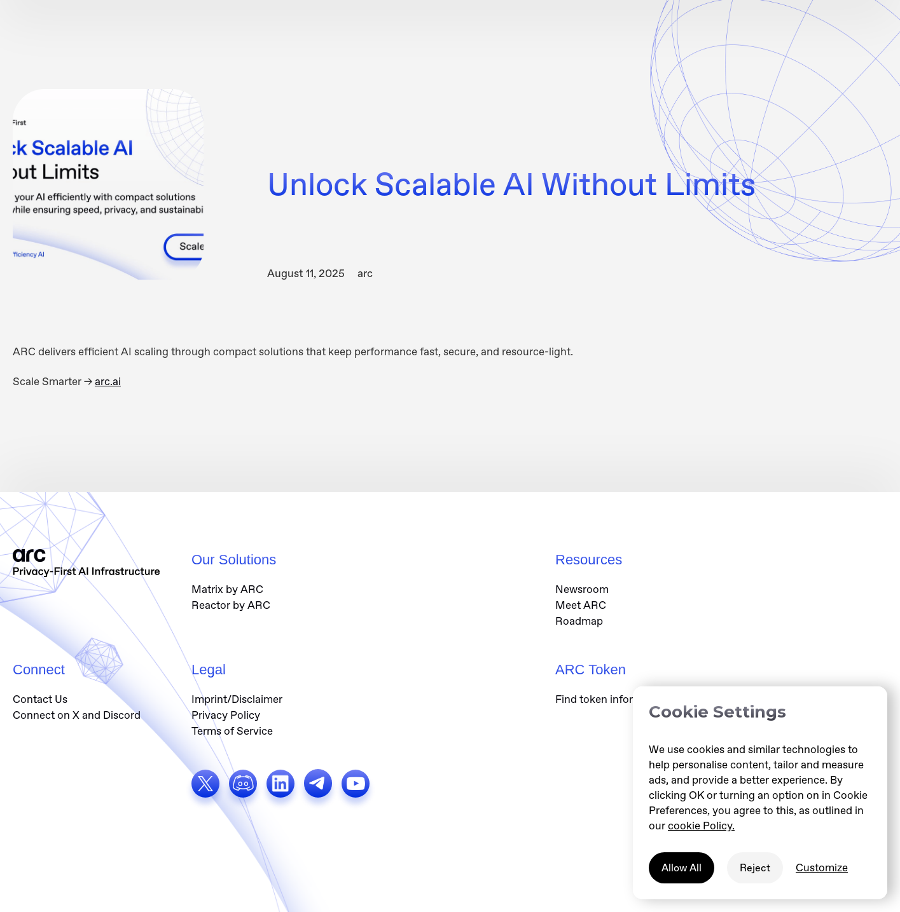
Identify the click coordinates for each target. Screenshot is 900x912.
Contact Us (40, 699)
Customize (822, 867)
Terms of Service (232, 731)
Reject (755, 868)
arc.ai (108, 381)
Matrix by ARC (227, 589)
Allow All (681, 868)
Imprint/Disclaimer (236, 699)
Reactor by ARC (230, 605)
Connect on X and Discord (77, 715)
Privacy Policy (225, 715)
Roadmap (579, 621)
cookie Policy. (701, 825)
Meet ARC (580, 605)
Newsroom (582, 589)
